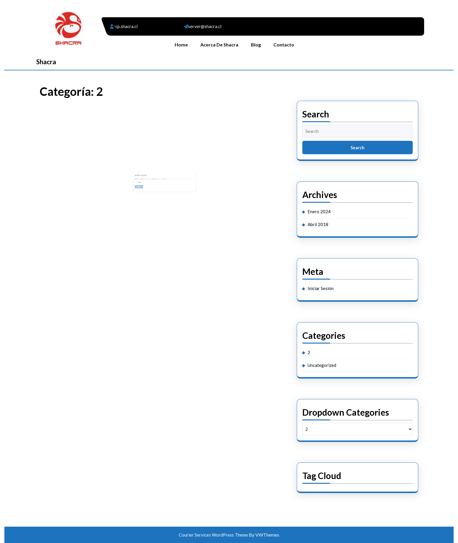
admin (153, 178)
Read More (146, 185)
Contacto (283, 44)
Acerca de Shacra (219, 44)
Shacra (46, 62)
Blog (256, 44)
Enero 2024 (319, 211)
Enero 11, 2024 (147, 178)
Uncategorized (322, 365)
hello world (146, 176)
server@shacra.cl (204, 26)
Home (181, 44)
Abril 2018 (318, 224)
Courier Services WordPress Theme (214, 534)
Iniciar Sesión (321, 288)
